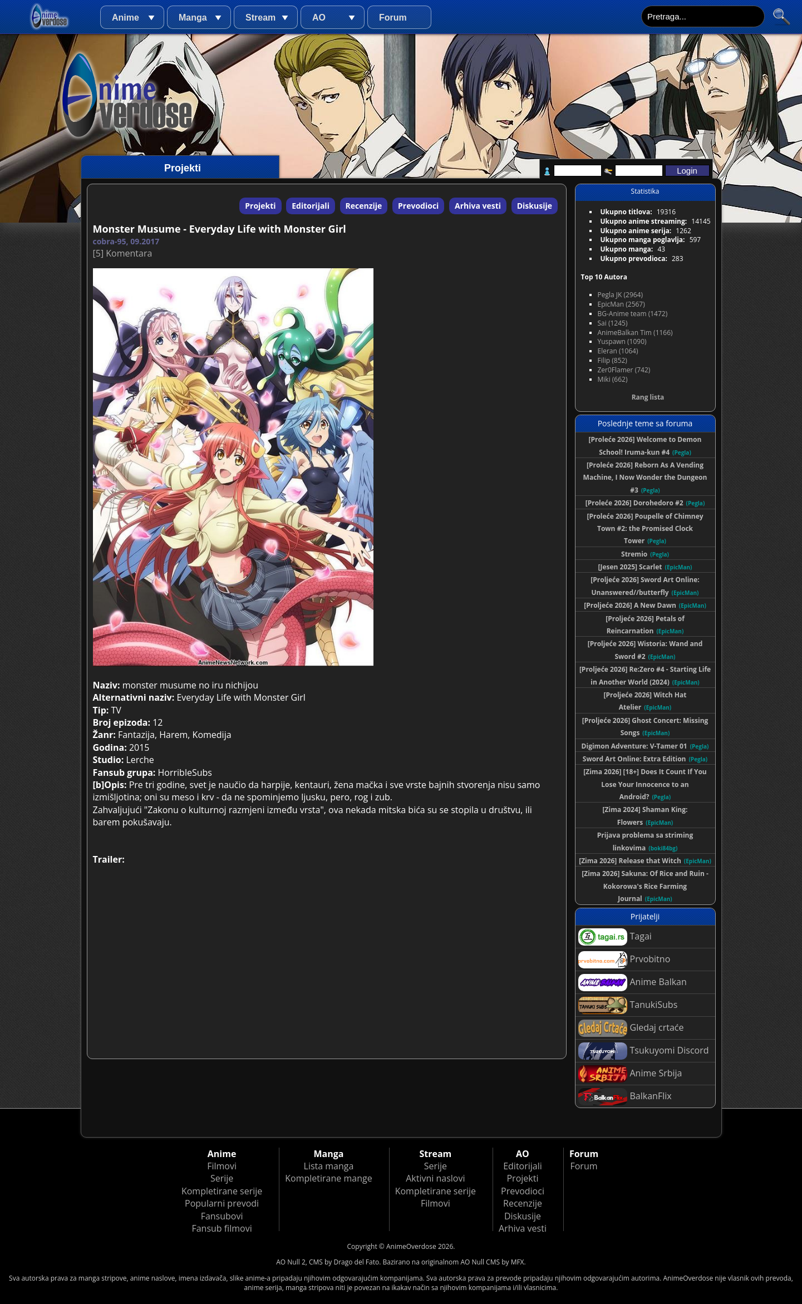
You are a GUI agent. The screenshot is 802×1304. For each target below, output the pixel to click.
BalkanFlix (625, 1096)
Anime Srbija (630, 1073)
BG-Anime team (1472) (633, 313)
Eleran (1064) (618, 351)
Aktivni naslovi (435, 1178)
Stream (260, 17)
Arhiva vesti (478, 205)
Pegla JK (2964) (620, 294)
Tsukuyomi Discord (643, 1051)
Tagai (615, 937)
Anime (125, 17)
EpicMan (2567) (621, 304)
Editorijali (310, 205)
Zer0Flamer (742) (624, 370)
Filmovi (222, 1166)
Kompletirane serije (221, 1191)
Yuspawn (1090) (622, 341)
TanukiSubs (628, 1005)
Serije (221, 1178)
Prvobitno (624, 959)
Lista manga (329, 1166)
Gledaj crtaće (631, 1028)
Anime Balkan (632, 982)
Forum (393, 17)
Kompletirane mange (328, 1178)
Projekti (260, 205)
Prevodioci (418, 205)
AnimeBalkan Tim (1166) (635, 332)
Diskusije (534, 205)
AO (319, 17)
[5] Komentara (122, 253)
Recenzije (364, 205)
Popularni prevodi (222, 1203)
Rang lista (648, 397)
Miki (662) (613, 379)
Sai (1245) (613, 323)
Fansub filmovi (221, 1228)
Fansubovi (222, 1216)
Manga (193, 17)
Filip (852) (612, 360)
